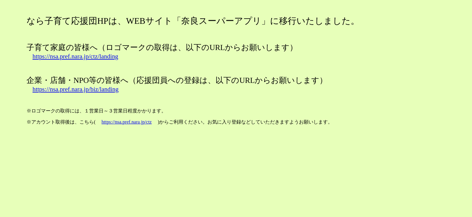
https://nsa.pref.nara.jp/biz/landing (76, 89)
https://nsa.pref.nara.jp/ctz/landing (75, 56)
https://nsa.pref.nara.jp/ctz (126, 121)
